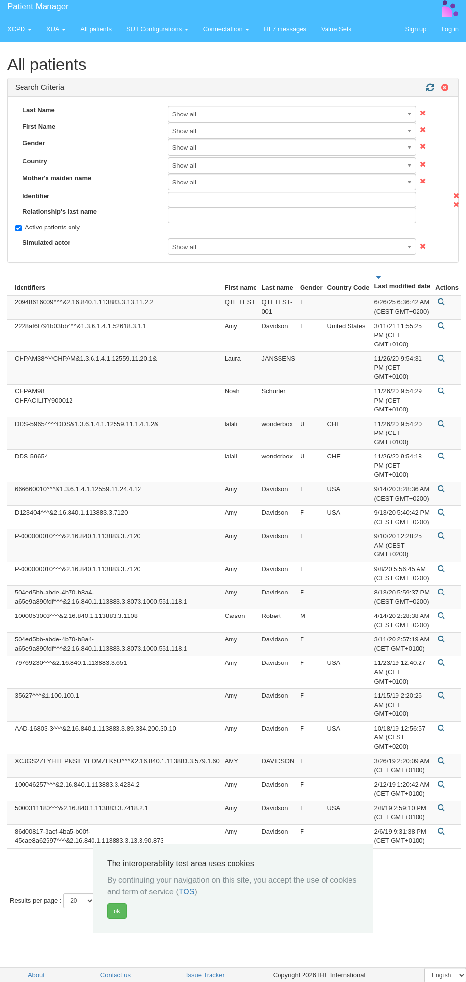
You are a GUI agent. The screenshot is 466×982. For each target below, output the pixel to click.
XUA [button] (56, 29)
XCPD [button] (19, 29)
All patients (96, 29)
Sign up (415, 29)
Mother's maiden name (57, 178)
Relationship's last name (60, 211)
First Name (39, 126)
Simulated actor (46, 242)
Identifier (36, 196)
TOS (187, 892)
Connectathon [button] (226, 29)
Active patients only (47, 227)
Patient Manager (38, 6)
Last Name (39, 110)
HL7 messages (285, 29)
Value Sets (336, 29)
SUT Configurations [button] (157, 29)
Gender (34, 143)
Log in (450, 29)
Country (35, 161)
